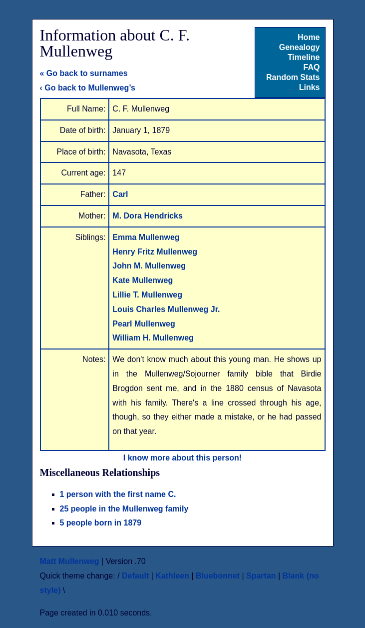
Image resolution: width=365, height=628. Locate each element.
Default (135, 576)
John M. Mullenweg (149, 266)
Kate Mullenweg (142, 280)
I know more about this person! (182, 458)
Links (309, 87)
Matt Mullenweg (69, 561)
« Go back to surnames (84, 73)
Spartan (261, 576)
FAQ (312, 67)
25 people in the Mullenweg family (124, 508)
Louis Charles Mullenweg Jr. (166, 309)
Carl (120, 194)
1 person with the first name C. (118, 494)
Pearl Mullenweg (143, 324)
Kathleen (172, 576)
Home (309, 37)
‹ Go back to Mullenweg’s (87, 88)
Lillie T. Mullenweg (147, 294)
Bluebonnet (218, 576)
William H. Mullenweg (153, 338)
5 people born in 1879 (101, 522)
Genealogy (299, 47)
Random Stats (293, 77)
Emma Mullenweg (145, 237)
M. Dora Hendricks (147, 216)
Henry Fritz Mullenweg (154, 252)
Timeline (304, 57)
